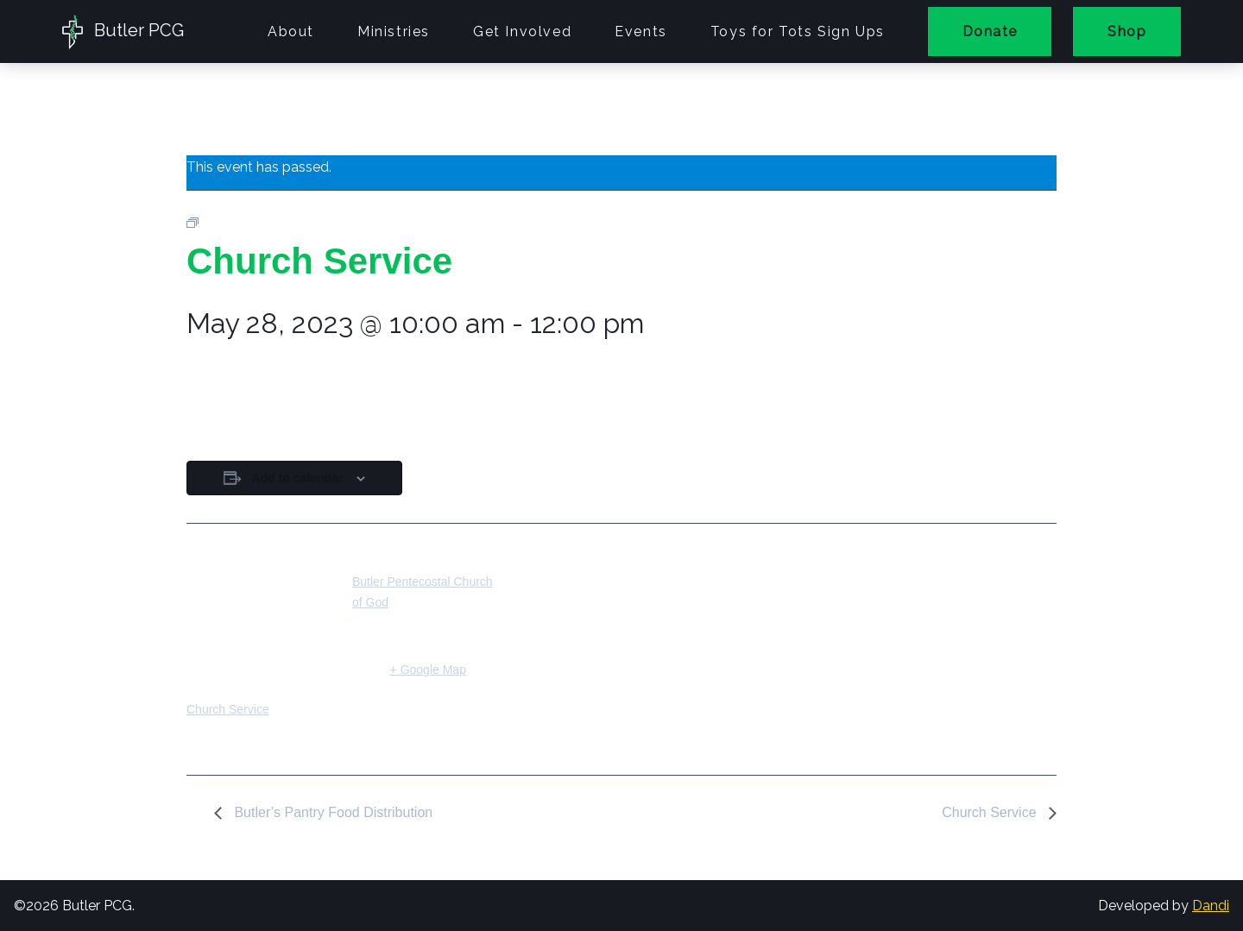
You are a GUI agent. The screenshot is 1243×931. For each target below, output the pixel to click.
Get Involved (522, 31)
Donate (989, 31)
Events (641, 31)
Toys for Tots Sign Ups (797, 31)
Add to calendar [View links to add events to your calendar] (298, 478)
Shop (1126, 31)
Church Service (227, 709)
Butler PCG (123, 32)
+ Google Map (428, 669)
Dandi (1210, 905)
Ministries (393, 31)
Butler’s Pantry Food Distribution (331, 812)
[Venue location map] (609, 642)
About (291, 31)
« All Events (225, 109)
